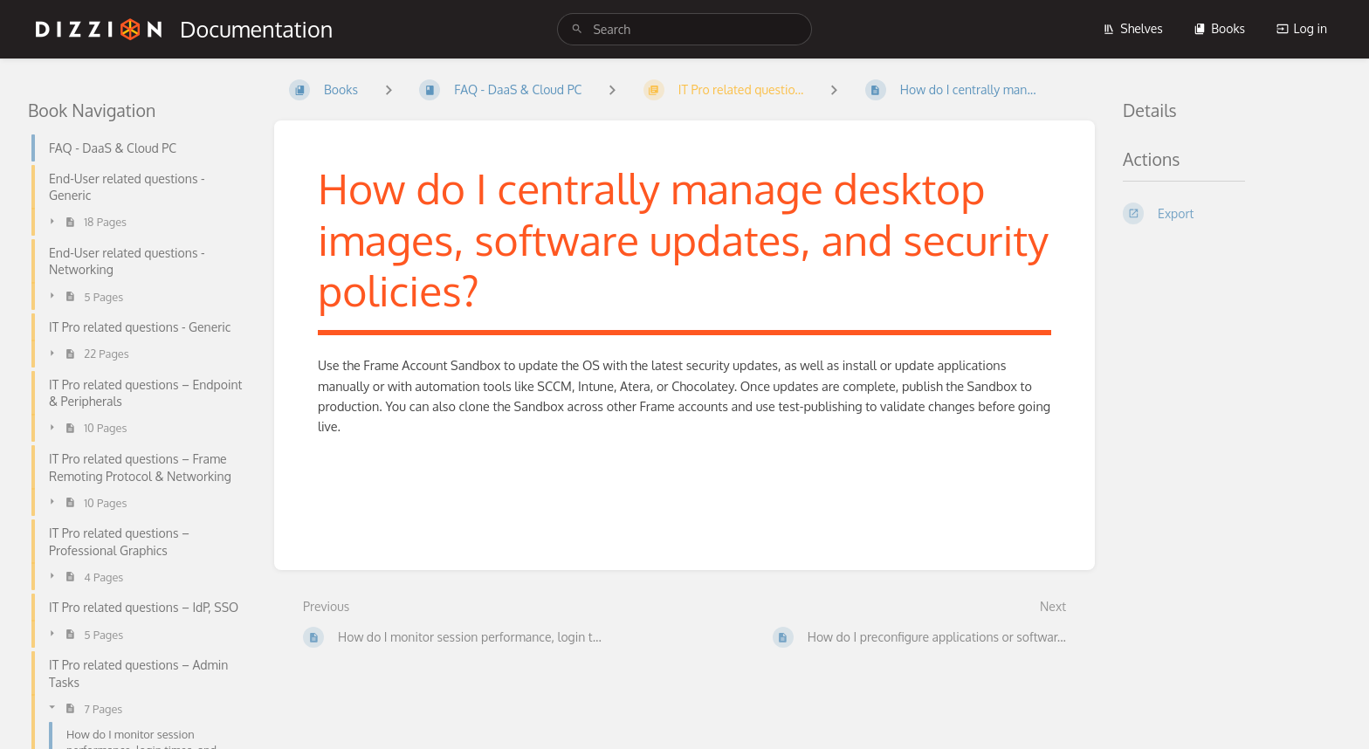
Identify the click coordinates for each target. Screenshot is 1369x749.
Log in (1301, 28)
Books (1219, 28)
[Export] (1232, 213)
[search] (684, 29)
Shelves (1133, 28)
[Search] (577, 29)
